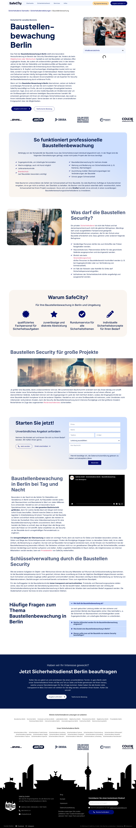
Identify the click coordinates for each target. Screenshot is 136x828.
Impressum (63, 803)
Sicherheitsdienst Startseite (18, 11)
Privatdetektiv (46, 550)
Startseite (30, 3)
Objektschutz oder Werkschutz (23, 59)
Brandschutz (23, 172)
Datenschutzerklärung (67, 808)
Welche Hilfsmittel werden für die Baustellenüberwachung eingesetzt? (95, 623)
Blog (61, 795)
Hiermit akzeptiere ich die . (108, 808)
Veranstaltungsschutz (82, 258)
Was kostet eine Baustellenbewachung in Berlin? (91, 629)
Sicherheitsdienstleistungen (41, 11)
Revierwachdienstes (52, 402)
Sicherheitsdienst (43, 3)
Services (57, 3)
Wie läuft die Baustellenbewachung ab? (88, 603)
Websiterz (129, 826)
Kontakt (62, 799)
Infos (65, 3)
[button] (123, 50)
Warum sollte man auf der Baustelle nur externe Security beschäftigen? (94, 634)
